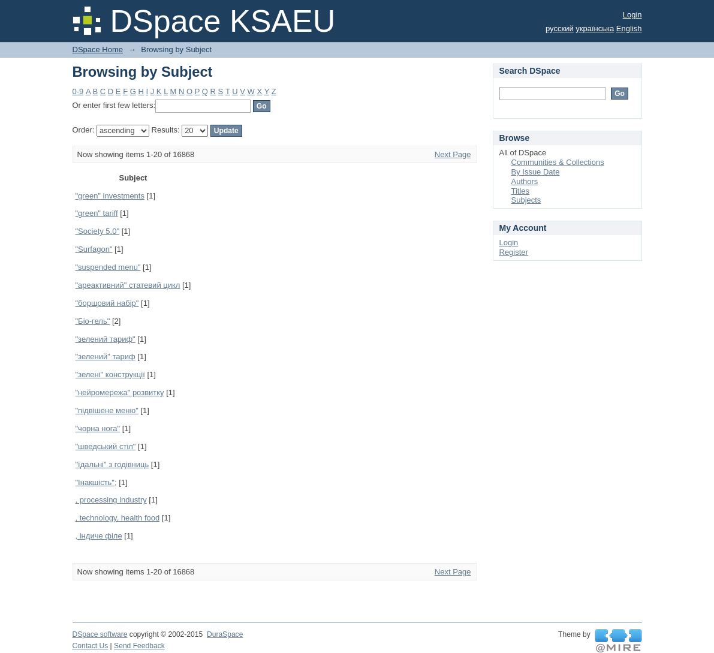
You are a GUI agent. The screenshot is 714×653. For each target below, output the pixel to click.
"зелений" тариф (105, 356)
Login (632, 14)
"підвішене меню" (107, 410)
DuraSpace (225, 634)
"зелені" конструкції (110, 374)
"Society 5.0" (98, 231)
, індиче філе (99, 535)
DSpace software (100, 634)
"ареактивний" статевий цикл (128, 285)
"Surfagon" (94, 249)
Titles (520, 190)
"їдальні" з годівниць (112, 464)
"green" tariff (97, 213)
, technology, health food (118, 517)
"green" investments (110, 195)
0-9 (78, 91)
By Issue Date (535, 171)
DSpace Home (98, 49)
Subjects (526, 199)
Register (513, 252)
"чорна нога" (98, 428)
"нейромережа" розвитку (120, 392)
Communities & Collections (557, 162)
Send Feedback (139, 646)
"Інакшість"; (96, 482)
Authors (524, 181)
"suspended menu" (108, 267)
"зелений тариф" (105, 339)
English (629, 28)
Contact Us (91, 646)
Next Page (453, 154)
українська (595, 28)
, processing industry (111, 499)
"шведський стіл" (106, 446)
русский (560, 28)
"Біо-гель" (93, 321)
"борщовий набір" (107, 303)
